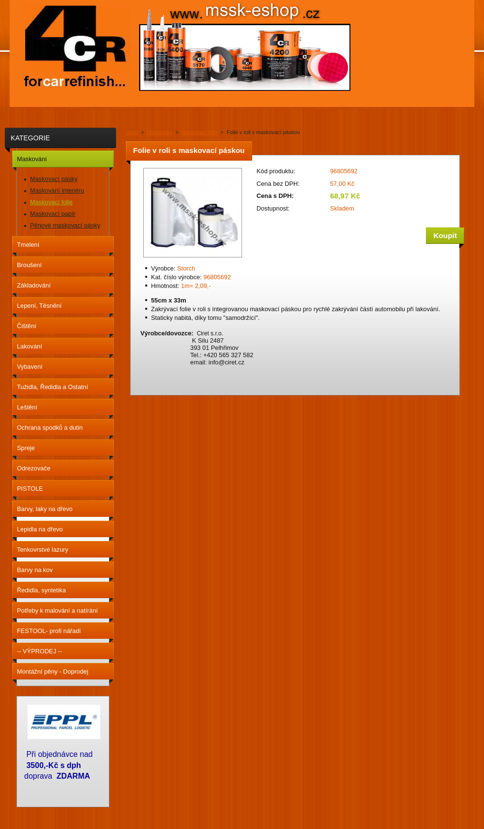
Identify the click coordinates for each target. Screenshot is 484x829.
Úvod (132, 132)
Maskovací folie (200, 132)
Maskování (160, 132)
